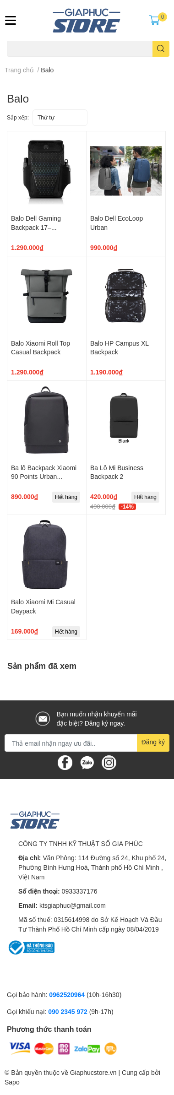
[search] (160, 49)
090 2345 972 (68, 1011)
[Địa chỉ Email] (87, 743)
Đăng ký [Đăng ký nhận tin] (153, 742)
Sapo (12, 1082)
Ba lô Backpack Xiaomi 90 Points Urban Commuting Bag (43, 476)
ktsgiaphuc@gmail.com (72, 905)
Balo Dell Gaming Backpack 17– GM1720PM (36, 227)
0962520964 (68, 994)
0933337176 (80, 891)
